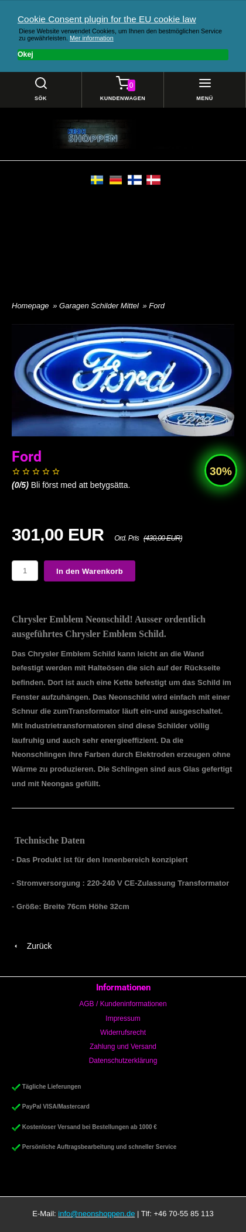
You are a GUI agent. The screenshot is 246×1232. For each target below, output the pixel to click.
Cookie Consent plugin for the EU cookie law (107, 19)
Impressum (122, 1018)
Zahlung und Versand (123, 1046)
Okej (25, 54)
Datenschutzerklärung (123, 1061)
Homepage (30, 305)
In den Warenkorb (89, 571)
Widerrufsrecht (123, 1032)
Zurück (32, 946)
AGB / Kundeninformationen (122, 1004)
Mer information (92, 38)
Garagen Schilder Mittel (100, 305)
